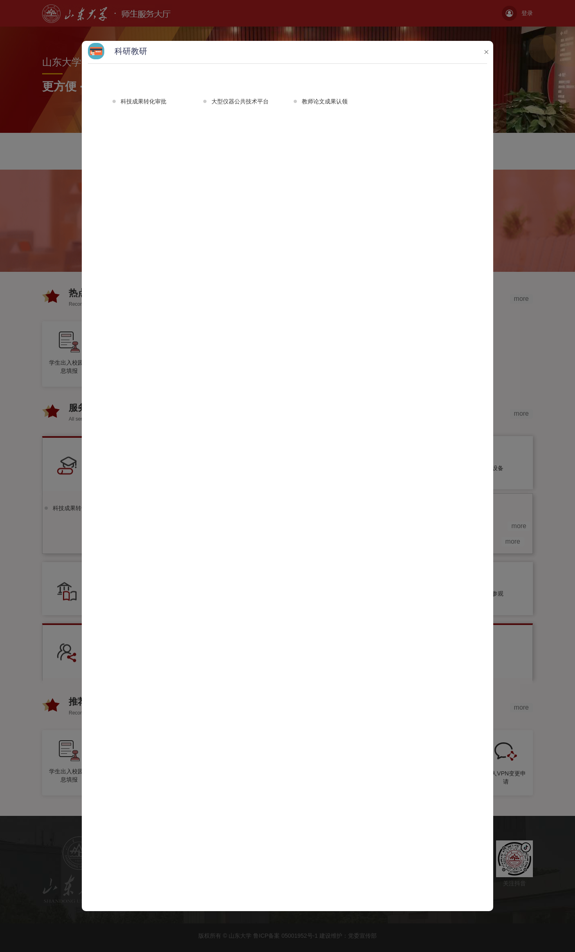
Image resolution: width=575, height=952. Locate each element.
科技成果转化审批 (143, 101)
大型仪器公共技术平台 (240, 101)
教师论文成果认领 (325, 101)
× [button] (486, 52)
